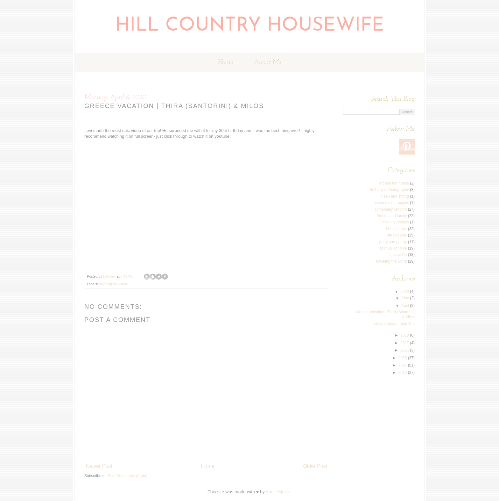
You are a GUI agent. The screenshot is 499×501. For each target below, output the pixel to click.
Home (225, 62)
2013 (403, 372)
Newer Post (99, 466)
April (405, 305)
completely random (391, 209)
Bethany (110, 276)
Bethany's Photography (389, 189)
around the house (394, 183)
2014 (403, 365)
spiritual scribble (393, 248)
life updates (397, 235)
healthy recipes (396, 222)
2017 (405, 343)
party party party (393, 242)
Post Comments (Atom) (127, 476)
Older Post (315, 466)
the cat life (398, 254)
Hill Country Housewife (249, 25)
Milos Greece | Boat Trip (394, 324)
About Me (267, 62)
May (406, 298)
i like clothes (396, 229)
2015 (403, 358)
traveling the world (113, 284)
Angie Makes (279, 491)
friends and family (392, 216)
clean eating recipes (392, 202)
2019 (405, 335)
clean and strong (395, 196)
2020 (405, 291)
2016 (405, 350)
